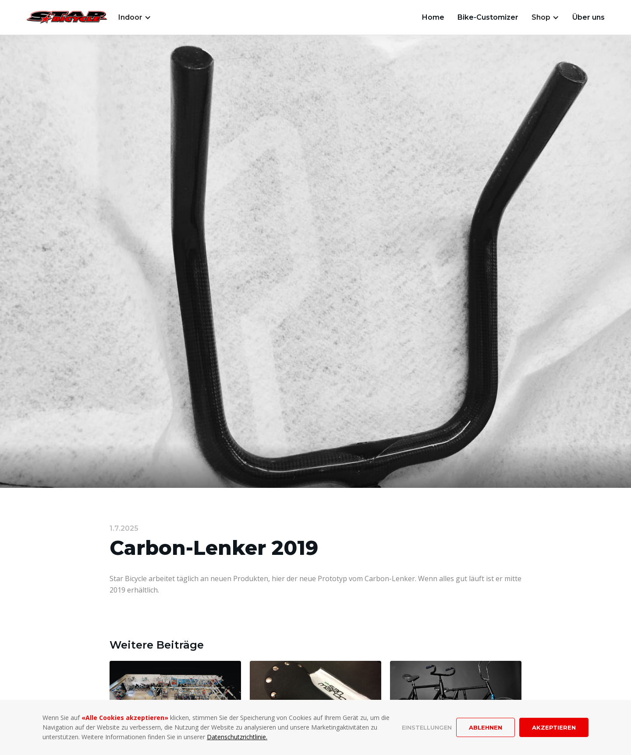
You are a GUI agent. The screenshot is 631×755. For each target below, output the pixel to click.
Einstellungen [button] (427, 727)
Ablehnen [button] (485, 727)
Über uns (588, 17)
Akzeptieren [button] (554, 727)
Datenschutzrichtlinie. (237, 737)
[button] (134, 17)
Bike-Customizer (487, 17)
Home (433, 17)
